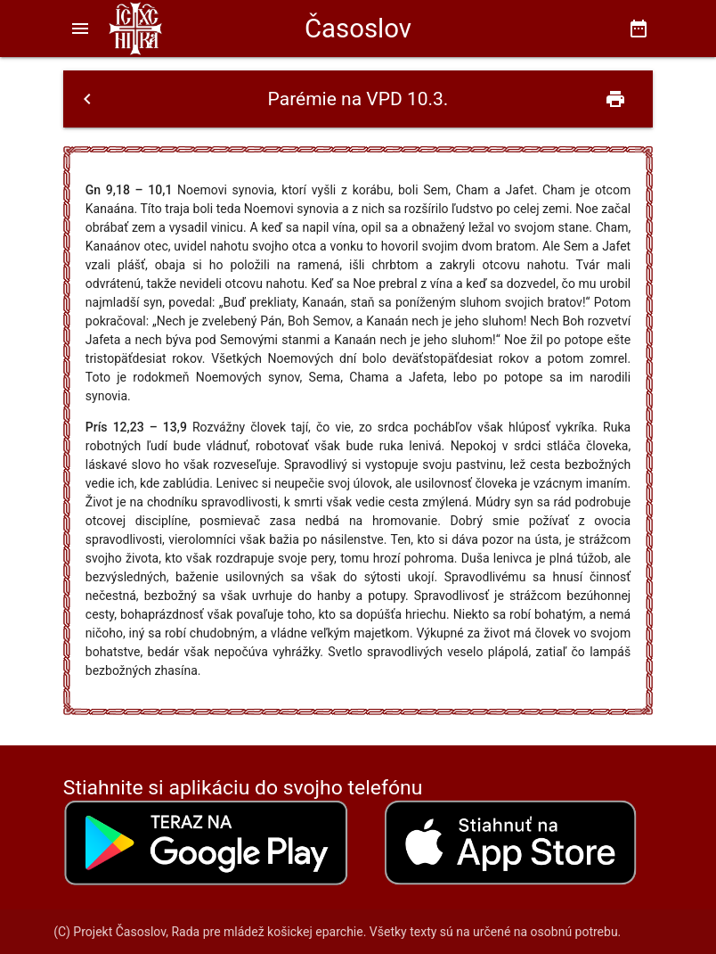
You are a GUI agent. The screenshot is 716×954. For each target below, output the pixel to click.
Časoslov (358, 28)
